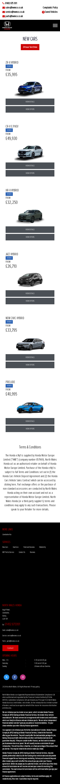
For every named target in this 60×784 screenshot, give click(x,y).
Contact (10, 648)
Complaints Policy (50, 7)
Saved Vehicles (51, 12)
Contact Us (22, 552)
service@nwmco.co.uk (14, 12)
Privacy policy (35, 687)
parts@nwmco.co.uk (14, 16)
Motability (42, 547)
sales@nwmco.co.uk (14, 7)
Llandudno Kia (6, 535)
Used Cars (16, 547)
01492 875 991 (11, 3)
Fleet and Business (29, 547)
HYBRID (9, 66)
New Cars (5, 547)
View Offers (30, 109)
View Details (30, 102)
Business (32, 552)
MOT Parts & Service (8, 552)
